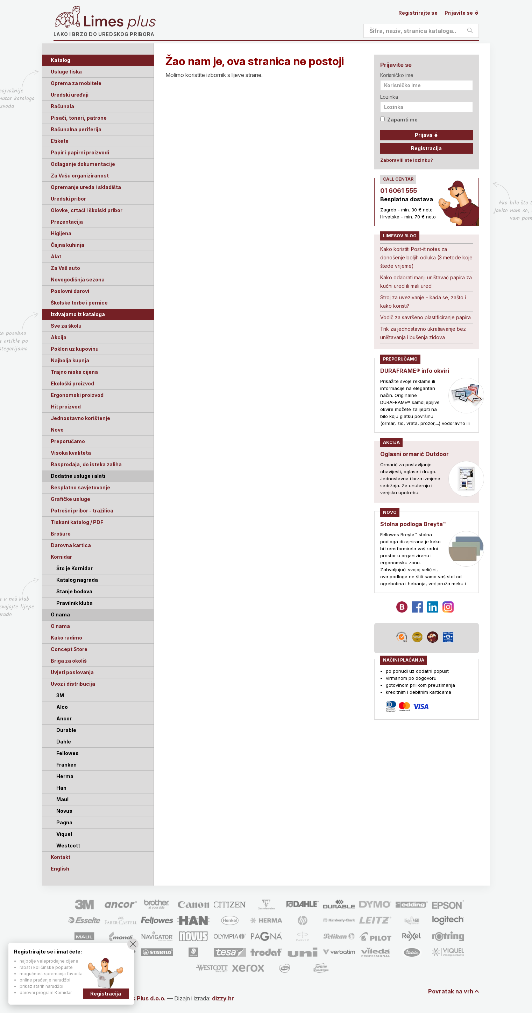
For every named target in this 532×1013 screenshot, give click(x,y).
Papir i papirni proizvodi (80, 152)
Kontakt (60, 857)
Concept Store (69, 649)
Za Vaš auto (65, 268)
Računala (62, 106)
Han (61, 788)
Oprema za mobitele (76, 83)
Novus (64, 811)
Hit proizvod (66, 407)
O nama (60, 626)
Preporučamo (68, 441)
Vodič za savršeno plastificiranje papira (425, 317)
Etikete (60, 141)
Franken (66, 765)
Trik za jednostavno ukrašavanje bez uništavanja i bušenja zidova (423, 333)
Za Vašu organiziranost (80, 176)
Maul (62, 799)
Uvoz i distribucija (73, 684)
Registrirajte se (418, 13)
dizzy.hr (223, 998)
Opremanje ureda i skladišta (86, 187)
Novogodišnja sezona (78, 279)
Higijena (61, 233)
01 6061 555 (398, 190)
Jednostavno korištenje (80, 418)
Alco (62, 707)
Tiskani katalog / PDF (77, 522)
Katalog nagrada (77, 580)
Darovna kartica (71, 545)
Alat (56, 256)
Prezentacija (67, 222)
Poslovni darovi (70, 291)
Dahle (63, 742)
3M (60, 695)
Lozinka (389, 97)
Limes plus (119, 22)
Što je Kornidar (74, 568)
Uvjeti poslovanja (72, 672)
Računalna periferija (76, 129)
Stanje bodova (74, 591)
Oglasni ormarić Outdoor (414, 453)
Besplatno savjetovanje (80, 487)
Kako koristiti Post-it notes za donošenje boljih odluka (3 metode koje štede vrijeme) (426, 257)
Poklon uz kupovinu (75, 349)
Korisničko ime (396, 75)
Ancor (64, 718)
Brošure (61, 534)
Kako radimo (66, 638)
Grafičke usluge (70, 499)
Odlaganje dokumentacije (83, 164)
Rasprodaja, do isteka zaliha (86, 464)
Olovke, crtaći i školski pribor (86, 210)
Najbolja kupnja (70, 360)
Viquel (64, 834)
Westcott (68, 845)
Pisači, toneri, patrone (79, 118)
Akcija (58, 337)
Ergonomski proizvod (77, 395)
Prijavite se (462, 13)
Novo (57, 430)
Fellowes (67, 753)
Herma (64, 776)
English (60, 869)
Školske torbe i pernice (79, 303)
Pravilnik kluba (74, 603)
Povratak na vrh (450, 991)
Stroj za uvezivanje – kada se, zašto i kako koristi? (423, 301)
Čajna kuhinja (67, 245)
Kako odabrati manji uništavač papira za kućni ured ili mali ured (426, 281)
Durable (66, 730)
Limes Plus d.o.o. (142, 998)
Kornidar (61, 557)
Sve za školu (66, 326)
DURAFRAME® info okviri (414, 370)
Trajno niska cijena (74, 372)
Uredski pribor (68, 199)
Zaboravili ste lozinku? (406, 160)
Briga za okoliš (69, 661)
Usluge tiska (66, 72)
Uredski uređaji (69, 95)
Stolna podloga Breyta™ (413, 524)
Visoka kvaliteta (71, 453)
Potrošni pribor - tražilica (82, 511)
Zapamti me (399, 120)
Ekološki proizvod (72, 383)
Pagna (64, 822)
